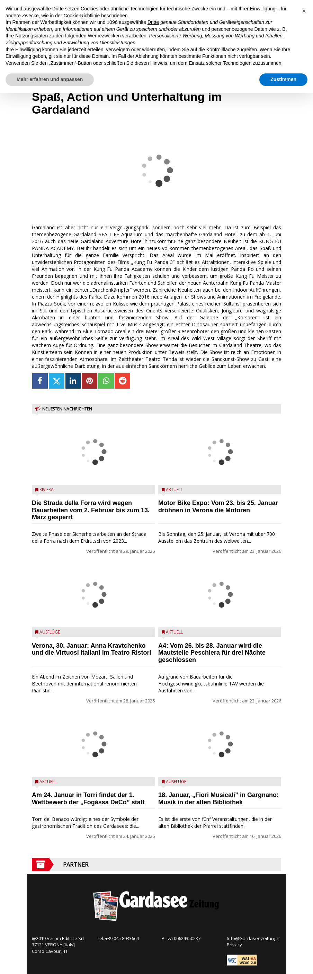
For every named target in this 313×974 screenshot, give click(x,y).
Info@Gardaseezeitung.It (253, 938)
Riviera (46, 490)
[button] (304, 11)
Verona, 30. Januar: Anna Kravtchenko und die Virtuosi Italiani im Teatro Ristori (91, 649)
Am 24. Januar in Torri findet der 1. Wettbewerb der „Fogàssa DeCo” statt (88, 798)
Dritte (153, 22)
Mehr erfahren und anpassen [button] (50, 79)
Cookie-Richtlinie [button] (81, 15)
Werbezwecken (104, 35)
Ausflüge (49, 632)
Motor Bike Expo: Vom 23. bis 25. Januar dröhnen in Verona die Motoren (218, 506)
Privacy (234, 944)
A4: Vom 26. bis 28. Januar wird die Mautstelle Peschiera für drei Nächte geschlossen (212, 653)
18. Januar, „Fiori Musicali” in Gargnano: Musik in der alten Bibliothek (218, 798)
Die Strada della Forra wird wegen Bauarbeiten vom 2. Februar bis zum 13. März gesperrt (91, 510)
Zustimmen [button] (283, 79)
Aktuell (47, 782)
